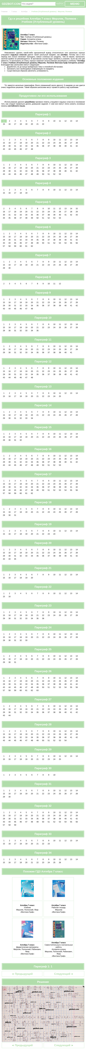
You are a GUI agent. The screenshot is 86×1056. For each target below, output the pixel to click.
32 (21, 146)
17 (15, 124)
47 (26, 149)
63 (38, 690)
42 (77, 146)
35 (38, 146)
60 (21, 246)
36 (43, 146)
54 (60, 218)
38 (54, 146)
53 (60, 174)
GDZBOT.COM (11, 3)
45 (15, 149)
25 (60, 143)
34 (32, 146)
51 (49, 174)
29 (4, 146)
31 (15, 146)
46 (21, 149)
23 (49, 143)
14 (77, 121)
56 (77, 243)
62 (32, 246)
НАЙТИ (59, 4)
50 (43, 174)
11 (60, 121)
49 (38, 174)
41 (71, 146)
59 (15, 246)
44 (10, 149)
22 (43, 124)
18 (21, 124)
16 (10, 124)
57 (4, 246)
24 (54, 143)
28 (77, 143)
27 (71, 143)
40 (65, 146)
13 (71, 121)
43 (4, 149)
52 (54, 174)
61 (26, 246)
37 (49, 146)
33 (26, 146)
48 (32, 149)
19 (26, 124)
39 (60, 146)
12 (65, 121)
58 (10, 246)
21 (38, 124)
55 (71, 243)
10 (54, 121)
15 (4, 124)
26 (65, 143)
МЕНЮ (74, 3)
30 (10, 146)
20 (32, 124)
